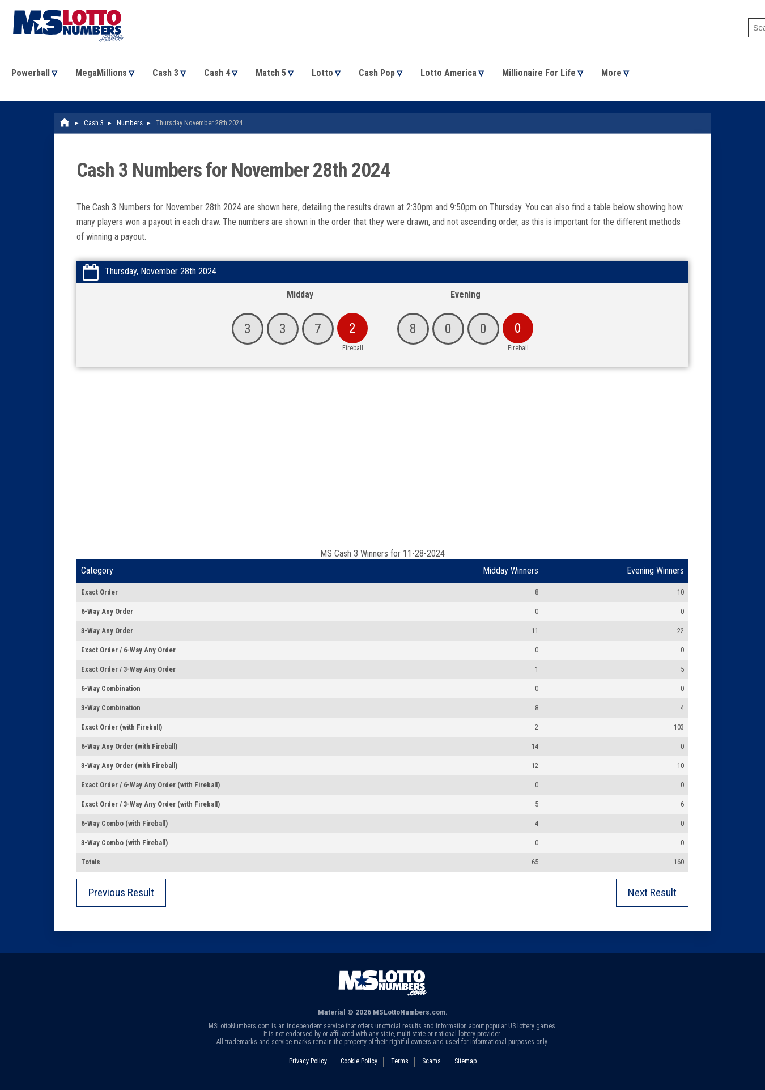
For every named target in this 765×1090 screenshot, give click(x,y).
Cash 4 (217, 72)
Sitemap (465, 1061)
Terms (400, 1061)
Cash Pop (377, 72)
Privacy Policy (308, 1061)
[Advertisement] (382, 463)
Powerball (30, 72)
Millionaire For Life (539, 72)
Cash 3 (165, 72)
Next (652, 892)
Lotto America (448, 72)
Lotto (322, 72)
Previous (121, 892)
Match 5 (271, 72)
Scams (431, 1061)
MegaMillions (101, 72)
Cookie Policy (359, 1061)
